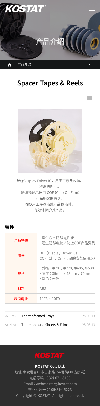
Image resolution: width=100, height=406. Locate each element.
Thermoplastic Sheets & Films (44, 324)
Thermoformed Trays (37, 315)
